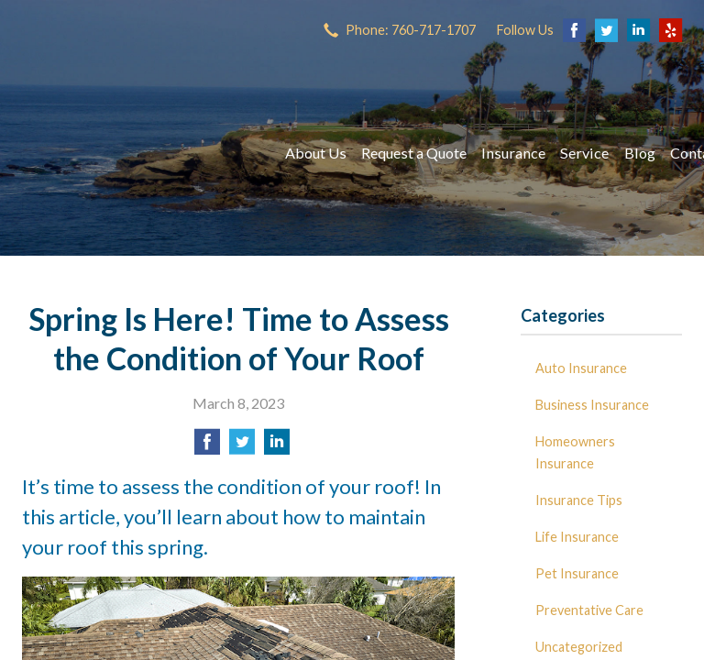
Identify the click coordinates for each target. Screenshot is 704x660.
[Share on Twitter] (242, 447)
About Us (315, 152)
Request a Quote (414, 152)
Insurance (513, 152)
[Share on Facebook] (207, 447)
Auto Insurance (581, 368)
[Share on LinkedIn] (277, 447)
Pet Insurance (577, 573)
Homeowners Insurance (575, 452)
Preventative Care (589, 610)
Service (584, 152)
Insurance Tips (578, 500)
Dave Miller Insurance (136, 153)
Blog (639, 152)
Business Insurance (592, 404)
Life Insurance (577, 536)
